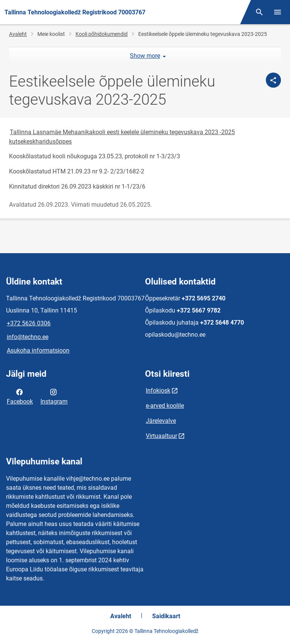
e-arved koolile (165, 405)
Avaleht (18, 34)
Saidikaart (166, 616)
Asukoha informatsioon (38, 350)
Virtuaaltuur (161, 435)
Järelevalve (161, 420)
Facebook (20, 396)
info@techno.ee (27, 336)
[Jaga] (273, 80)
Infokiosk (158, 390)
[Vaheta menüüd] (277, 12)
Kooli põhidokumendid (102, 34)
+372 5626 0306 (29, 323)
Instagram (54, 396)
